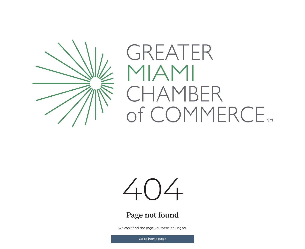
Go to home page (152, 239)
